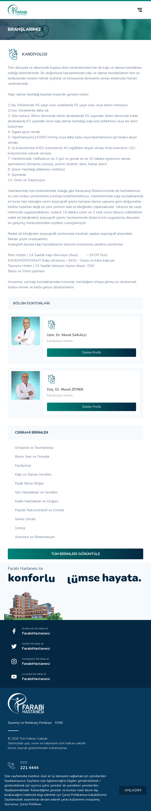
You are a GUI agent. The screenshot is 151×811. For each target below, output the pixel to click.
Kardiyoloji (23, 465)
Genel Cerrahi (25, 519)
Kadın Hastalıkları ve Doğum (36, 501)
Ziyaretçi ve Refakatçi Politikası (30, 723)
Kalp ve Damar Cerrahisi (33, 474)
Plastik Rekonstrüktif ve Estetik (39, 510)
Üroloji (20, 528)
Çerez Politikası (30, 804)
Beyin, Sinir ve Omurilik (32, 456)
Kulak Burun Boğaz (29, 483)
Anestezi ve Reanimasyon (35, 536)
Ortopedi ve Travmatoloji (34, 447)
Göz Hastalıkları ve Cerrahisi (36, 492)
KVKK (59, 723)
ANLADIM (132, 790)
